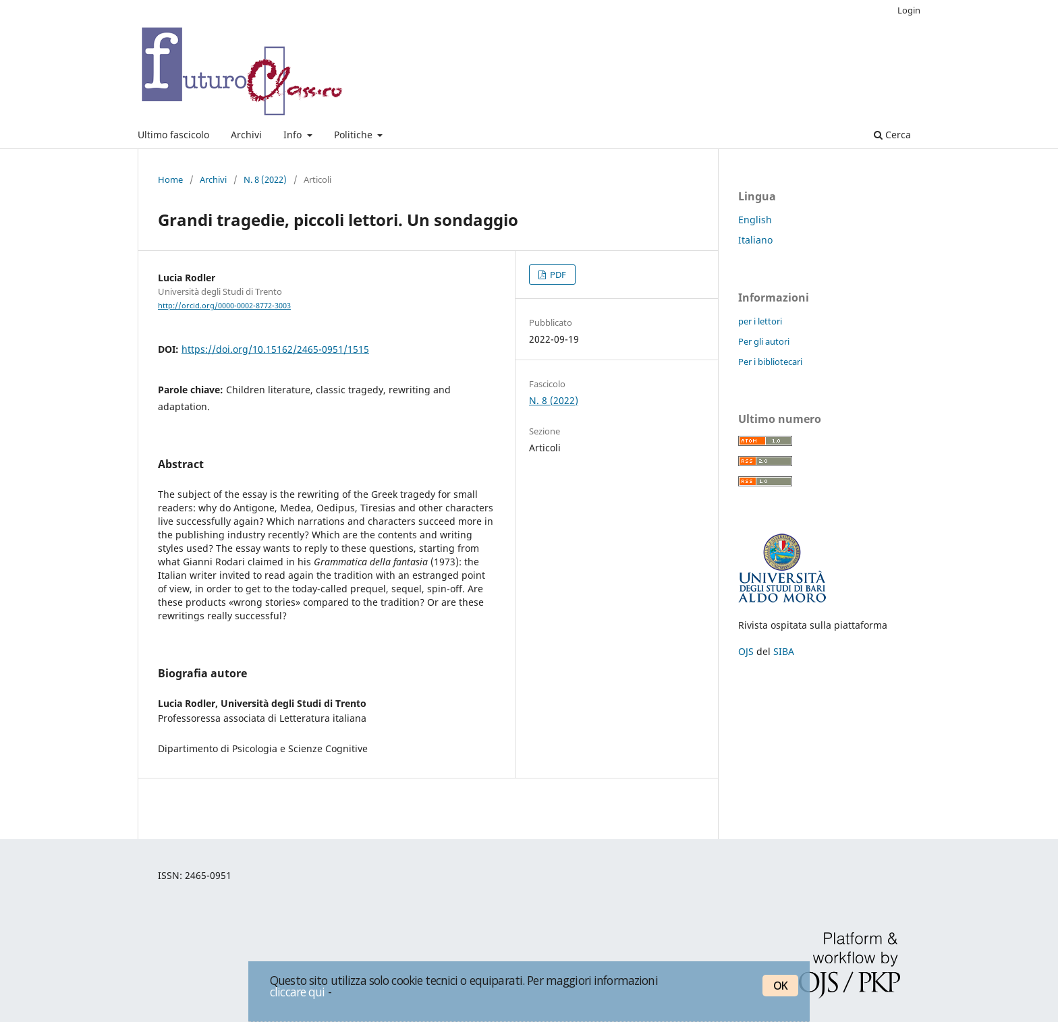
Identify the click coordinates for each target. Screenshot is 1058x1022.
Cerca (892, 134)
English (755, 219)
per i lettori (760, 321)
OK (780, 985)
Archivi (246, 134)
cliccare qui (297, 992)
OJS (746, 651)
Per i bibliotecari (770, 362)
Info (293, 134)
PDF (557, 274)
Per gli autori (763, 341)
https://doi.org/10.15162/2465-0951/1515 (275, 349)
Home (170, 179)
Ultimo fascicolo (173, 134)
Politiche (354, 134)
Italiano (755, 239)
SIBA (783, 651)
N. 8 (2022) (265, 179)
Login (908, 10)
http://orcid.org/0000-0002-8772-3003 (224, 305)
